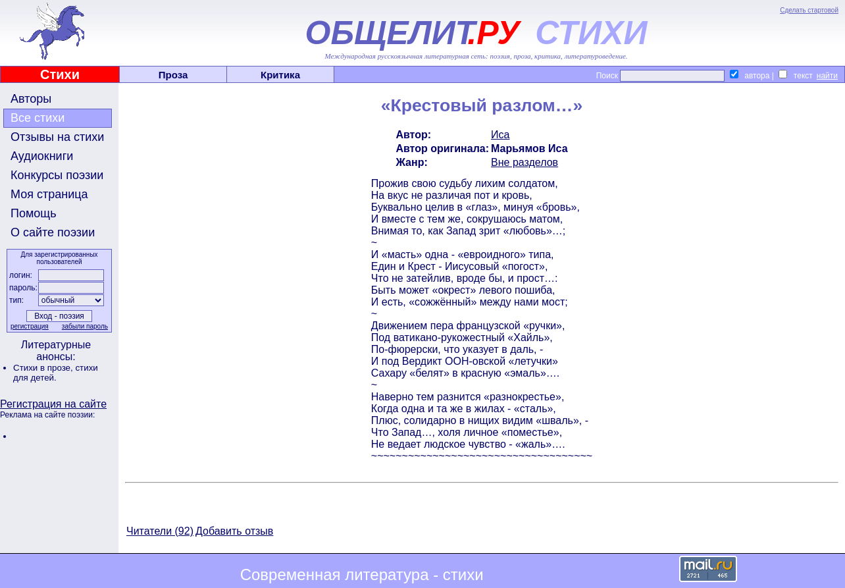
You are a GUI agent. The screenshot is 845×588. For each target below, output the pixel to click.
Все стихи (37, 117)
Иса (500, 134)
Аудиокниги (42, 156)
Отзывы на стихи (57, 137)
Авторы (31, 98)
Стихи (60, 74)
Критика (280, 74)
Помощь (34, 213)
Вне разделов (524, 162)
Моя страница (49, 194)
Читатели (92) (159, 531)
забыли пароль (85, 326)
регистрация (30, 326)
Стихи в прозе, (44, 368)
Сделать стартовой (809, 10)
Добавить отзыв (234, 531)
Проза (173, 74)
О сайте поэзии (53, 232)
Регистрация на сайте (53, 404)
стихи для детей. (55, 373)
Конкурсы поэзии (57, 175)
